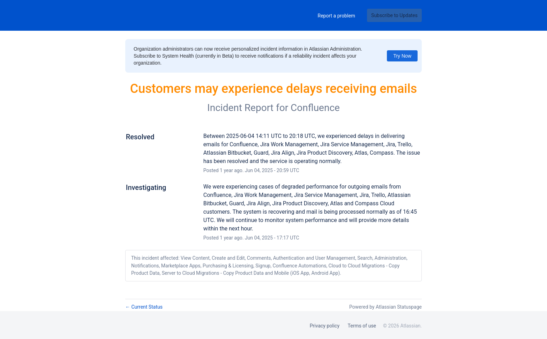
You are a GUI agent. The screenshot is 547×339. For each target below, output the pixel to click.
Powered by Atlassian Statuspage (385, 307)
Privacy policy (324, 326)
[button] (394, 15)
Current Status (144, 307)
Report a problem (336, 16)
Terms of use (362, 326)
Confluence (315, 107)
